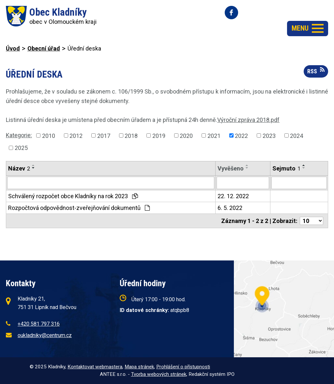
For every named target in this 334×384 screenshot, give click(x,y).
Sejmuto (286, 168)
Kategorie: (19, 135)
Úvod (13, 48)
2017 (103, 135)
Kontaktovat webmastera (95, 367)
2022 (241, 135)
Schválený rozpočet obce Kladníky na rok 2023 (73, 196)
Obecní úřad (43, 48)
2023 (269, 135)
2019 (158, 135)
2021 (213, 135)
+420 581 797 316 (39, 324)
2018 (131, 135)
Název (19, 168)
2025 (21, 147)
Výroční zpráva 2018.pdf (248, 119)
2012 (76, 135)
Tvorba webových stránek (158, 374)
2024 (296, 135)
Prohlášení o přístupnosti (183, 367)
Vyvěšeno (231, 168)
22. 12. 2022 (233, 196)
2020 (186, 135)
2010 (48, 135)
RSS (316, 71)
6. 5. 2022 (230, 207)
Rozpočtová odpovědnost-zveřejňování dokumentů (79, 207)
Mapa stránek (139, 367)
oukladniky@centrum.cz (45, 335)
